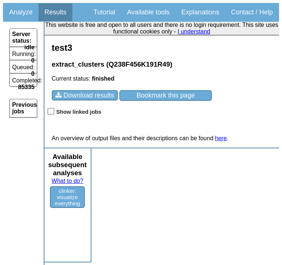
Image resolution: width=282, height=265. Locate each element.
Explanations (200, 12)
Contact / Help (252, 12)
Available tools (148, 12)
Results (55, 12)
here (221, 138)
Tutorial (104, 12)
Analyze (21, 12)
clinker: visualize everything (67, 197)
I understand (194, 31)
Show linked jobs (74, 112)
